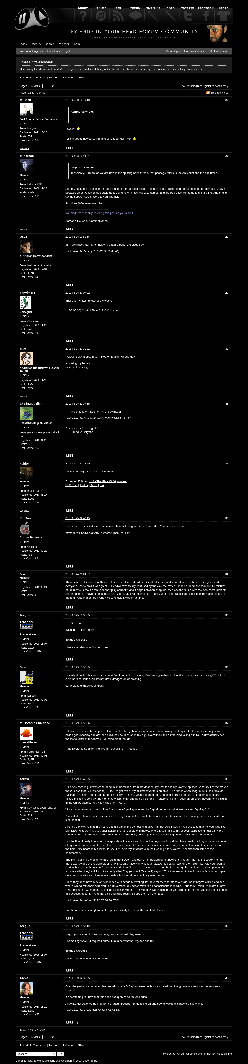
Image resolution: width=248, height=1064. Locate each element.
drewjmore (27, 292)
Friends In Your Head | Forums (39, 77)
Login (76, 44)
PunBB (180, 1053)
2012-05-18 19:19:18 (77, 99)
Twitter (84, 485)
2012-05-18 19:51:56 (77, 236)
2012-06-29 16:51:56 (77, 723)
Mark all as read (219, 51)
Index (23, 44)
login (196, 86)
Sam (23, 667)
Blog (102, 485)
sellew (24, 779)
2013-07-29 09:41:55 (77, 779)
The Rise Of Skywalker (111, 481)
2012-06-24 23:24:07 (77, 574)
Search (49, 44)
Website (24, 148)
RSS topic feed (219, 92)
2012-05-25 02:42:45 (77, 518)
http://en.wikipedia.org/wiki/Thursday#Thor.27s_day (97, 532)
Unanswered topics (195, 51)
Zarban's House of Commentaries (86, 220)
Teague (25, 615)
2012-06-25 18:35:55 (77, 615)
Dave (23, 237)
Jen (22, 574)
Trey (23, 348)
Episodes (68, 77)
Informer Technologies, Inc (216, 1053)
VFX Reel (71, 485)
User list (36, 44)
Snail (27, 100)
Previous (35, 86)
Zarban (29, 156)
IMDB (94, 485)
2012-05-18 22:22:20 (77, 463)
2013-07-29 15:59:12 (77, 926)
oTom (28, 518)
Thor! (82, 77)
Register (63, 44)
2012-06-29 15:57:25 (77, 667)
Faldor (24, 463)
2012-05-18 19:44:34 (77, 155)
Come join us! (194, 69)
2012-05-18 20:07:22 (77, 292)
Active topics (173, 51)
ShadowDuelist (30, 403)
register (206, 86)
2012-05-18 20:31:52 (77, 348)
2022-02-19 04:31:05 (77, 978)
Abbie (24, 978)
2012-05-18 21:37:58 (77, 403)
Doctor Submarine (37, 723)
